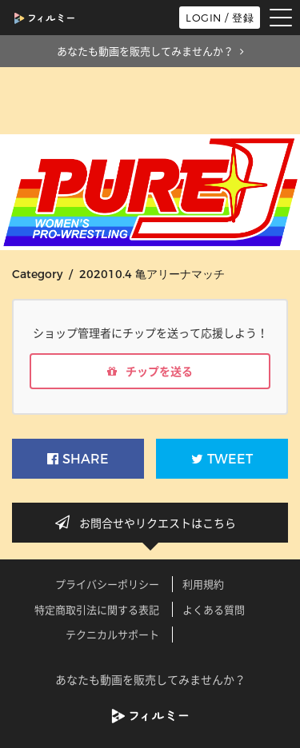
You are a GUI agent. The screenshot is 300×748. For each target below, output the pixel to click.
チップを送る (150, 371)
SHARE (78, 459)
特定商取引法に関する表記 (96, 609)
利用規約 (203, 583)
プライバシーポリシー (107, 583)
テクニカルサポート (112, 634)
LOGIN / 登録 (220, 17)
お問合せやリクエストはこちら (150, 523)
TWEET (222, 459)
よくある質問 (213, 609)
